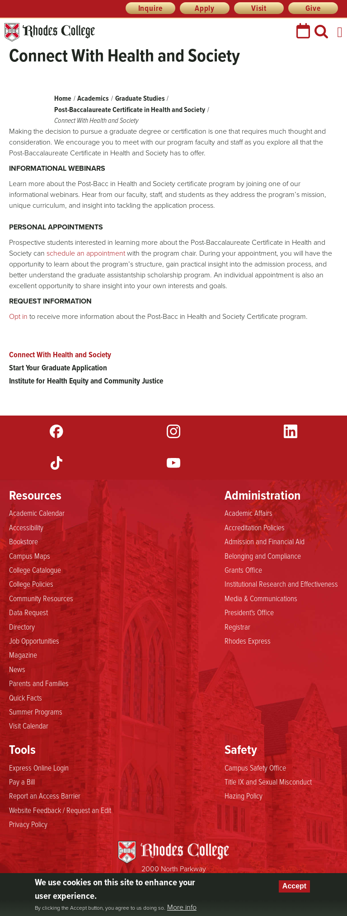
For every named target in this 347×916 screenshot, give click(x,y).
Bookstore (23, 541)
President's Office (249, 612)
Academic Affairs (248, 512)
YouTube (173, 463)
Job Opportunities (34, 640)
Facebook (56, 431)
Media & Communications (261, 598)
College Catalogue (35, 569)
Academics (93, 98)
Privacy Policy (28, 823)
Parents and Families (39, 683)
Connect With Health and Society (60, 354)
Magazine (23, 654)
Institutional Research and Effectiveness (281, 583)
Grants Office (243, 569)
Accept (294, 886)
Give (312, 8)
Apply (205, 8)
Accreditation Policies (255, 527)
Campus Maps (29, 555)
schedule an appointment (87, 253)
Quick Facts (25, 697)
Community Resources (41, 598)
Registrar (237, 626)
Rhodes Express (248, 640)
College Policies (31, 583)
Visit (259, 8)
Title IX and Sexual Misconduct (268, 781)
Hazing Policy (244, 795)
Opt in (19, 316)
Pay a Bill (22, 781)
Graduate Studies (140, 98)
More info (182, 907)
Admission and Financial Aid (265, 541)
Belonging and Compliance (263, 555)
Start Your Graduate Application (58, 368)
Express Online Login (39, 767)
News (17, 669)
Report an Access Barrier (44, 795)
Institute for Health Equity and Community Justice (86, 381)
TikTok (56, 463)
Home (62, 98)
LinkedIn (290, 431)
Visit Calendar (28, 725)
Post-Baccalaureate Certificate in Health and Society (129, 109)
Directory (22, 626)
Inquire (150, 8)
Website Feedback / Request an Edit (60, 809)
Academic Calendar (37, 512)
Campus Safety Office (255, 767)
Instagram (173, 431)
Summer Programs (35, 711)
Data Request (28, 612)
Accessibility (26, 527)
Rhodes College (50, 32)
